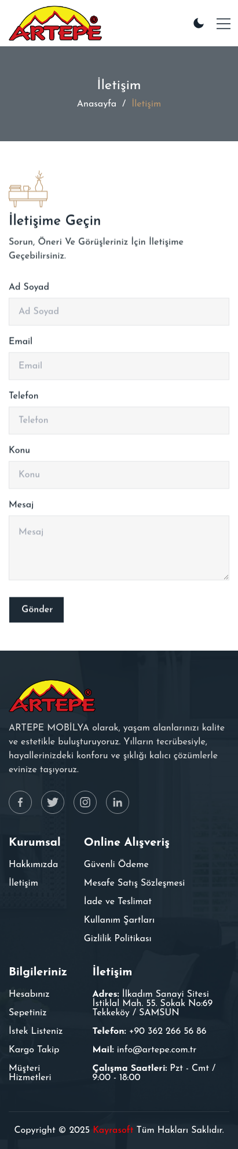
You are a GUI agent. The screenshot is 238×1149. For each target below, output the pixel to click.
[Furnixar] (55, 23)
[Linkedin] (117, 802)
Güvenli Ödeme (116, 864)
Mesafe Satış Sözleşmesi (134, 883)
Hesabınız (29, 994)
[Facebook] (20, 802)
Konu (19, 453)
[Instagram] (85, 802)
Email (20, 344)
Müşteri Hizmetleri (30, 1073)
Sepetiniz (28, 1013)
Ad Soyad (29, 290)
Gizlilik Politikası (118, 939)
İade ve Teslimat (118, 901)
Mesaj (21, 507)
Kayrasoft (113, 1130)
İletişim (23, 883)
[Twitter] (52, 802)
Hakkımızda (33, 864)
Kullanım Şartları (119, 920)
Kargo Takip (34, 1050)
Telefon (24, 398)
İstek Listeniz (36, 1031)
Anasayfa (96, 104)
